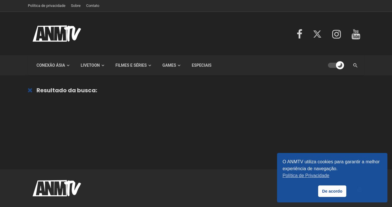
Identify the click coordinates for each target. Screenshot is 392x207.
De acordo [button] (332, 191)
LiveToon (90, 65)
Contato (92, 5)
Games (169, 65)
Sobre (76, 5)
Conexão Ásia (50, 65)
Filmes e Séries (131, 65)
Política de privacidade (47, 5)
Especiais (202, 65)
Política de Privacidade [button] (306, 175)
